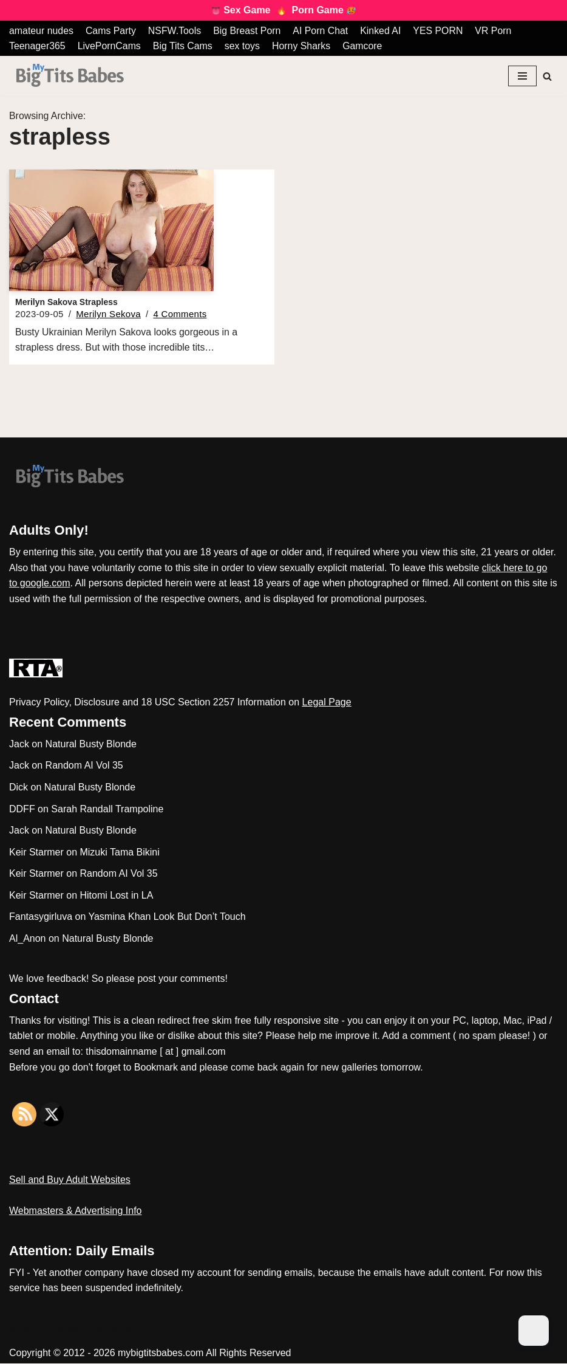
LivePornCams (109, 46)
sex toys (244, 46)
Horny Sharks (303, 46)
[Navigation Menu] (522, 76)
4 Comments (179, 314)
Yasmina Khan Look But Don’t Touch (166, 918)
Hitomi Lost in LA (116, 896)
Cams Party (111, 31)
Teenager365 (37, 46)
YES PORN (441, 31)
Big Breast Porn (248, 31)
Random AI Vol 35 (84, 766)
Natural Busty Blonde (91, 744)
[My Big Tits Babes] (70, 76)
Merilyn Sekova (108, 314)
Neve (20, 1331)
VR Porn (496, 31)
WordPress (117, 1331)
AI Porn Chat (322, 31)
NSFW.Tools (175, 31)
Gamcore (365, 46)
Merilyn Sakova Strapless (66, 302)
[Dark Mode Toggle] (533, 1330)
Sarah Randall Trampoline (107, 809)
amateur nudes (41, 31)
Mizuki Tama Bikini (119, 853)
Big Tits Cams (184, 46)
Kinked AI (383, 31)
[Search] (547, 76)
